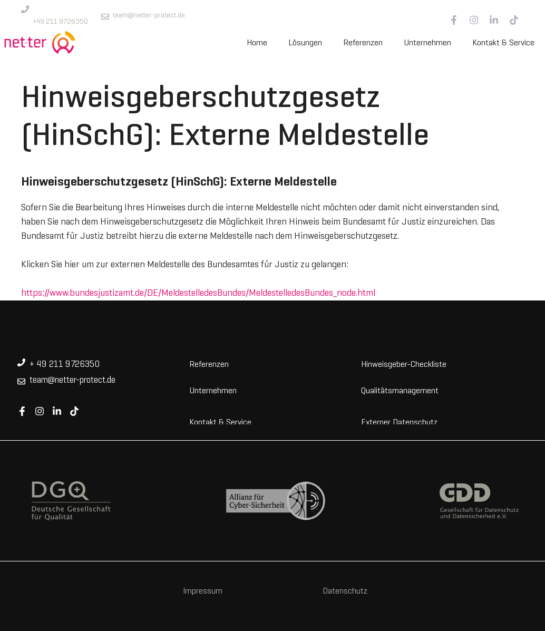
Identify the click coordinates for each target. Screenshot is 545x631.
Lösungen (305, 43)
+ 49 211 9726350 (65, 365)
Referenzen (363, 43)
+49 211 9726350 (60, 21)
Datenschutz (345, 591)
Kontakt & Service (503, 43)
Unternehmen (427, 43)
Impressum (202, 591)
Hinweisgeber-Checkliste (403, 363)
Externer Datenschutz (399, 421)
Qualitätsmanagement (400, 390)
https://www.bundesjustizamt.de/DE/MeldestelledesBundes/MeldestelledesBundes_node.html (198, 293)
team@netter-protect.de (149, 15)
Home (257, 43)
